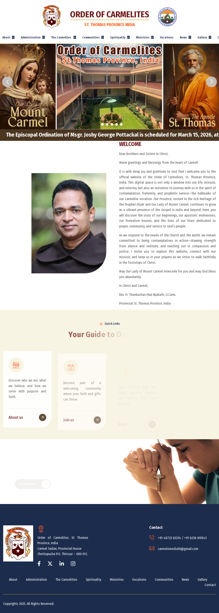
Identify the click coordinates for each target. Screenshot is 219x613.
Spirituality (93, 580)
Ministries (117, 580)
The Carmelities (66, 580)
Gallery (202, 580)
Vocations (166, 37)
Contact (210, 585)
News (185, 580)
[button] (97, 124)
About (13, 580)
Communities (164, 580)
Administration (36, 580)
